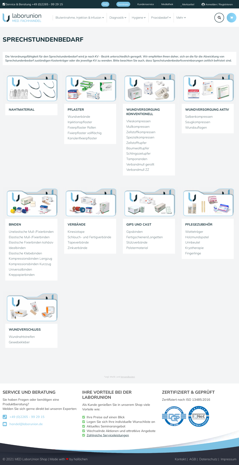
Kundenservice (145, 4)
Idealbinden (17, 248)
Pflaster (76, 110)
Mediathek (167, 4)
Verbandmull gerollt (140, 164)
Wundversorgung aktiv (207, 110)
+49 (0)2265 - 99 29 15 (26, 417)
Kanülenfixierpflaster (82, 138)
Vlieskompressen (138, 121)
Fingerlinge (193, 253)
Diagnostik (117, 17)
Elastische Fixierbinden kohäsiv (31, 242)
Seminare (123, 4)
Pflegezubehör (198, 224)
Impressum (228, 459)
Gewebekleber (19, 342)
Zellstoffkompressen (140, 132)
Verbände (77, 224)
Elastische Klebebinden (25, 253)
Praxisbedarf (161, 17)
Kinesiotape (76, 232)
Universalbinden (20, 269)
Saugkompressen (197, 122)
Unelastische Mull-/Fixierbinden (31, 232)
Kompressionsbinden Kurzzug (30, 264)
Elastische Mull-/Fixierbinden (29, 237)
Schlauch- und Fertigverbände (89, 237)
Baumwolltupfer (137, 148)
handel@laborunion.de (26, 424)
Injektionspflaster (80, 122)
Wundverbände (79, 117)
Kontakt (180, 459)
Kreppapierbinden (22, 275)
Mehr (181, 17)
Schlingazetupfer (138, 153)
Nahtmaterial (21, 110)
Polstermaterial (137, 248)
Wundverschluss (25, 329)
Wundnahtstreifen (22, 337)
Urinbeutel (192, 242)
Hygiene (139, 17)
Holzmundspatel (197, 237)
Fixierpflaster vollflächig (85, 133)
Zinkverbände (77, 248)
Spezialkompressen (140, 137)
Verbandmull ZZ (137, 170)
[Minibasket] (231, 17)
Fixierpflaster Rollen (82, 127)
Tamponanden (136, 159)
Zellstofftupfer (136, 143)
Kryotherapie (194, 248)
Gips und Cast (138, 224)
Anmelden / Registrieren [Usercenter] (217, 4)
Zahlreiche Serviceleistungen (108, 435)
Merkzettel (187, 4)
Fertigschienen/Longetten (144, 237)
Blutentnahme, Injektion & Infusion (80, 17)
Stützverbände (136, 242)
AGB (192, 459)
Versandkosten (128, 376)
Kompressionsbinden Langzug (30, 258)
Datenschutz (208, 459)
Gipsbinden (134, 232)
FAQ (105, 4)
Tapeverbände (78, 242)
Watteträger (194, 232)
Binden (15, 224)
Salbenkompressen (199, 117)
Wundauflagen (196, 127)
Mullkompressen (138, 127)
